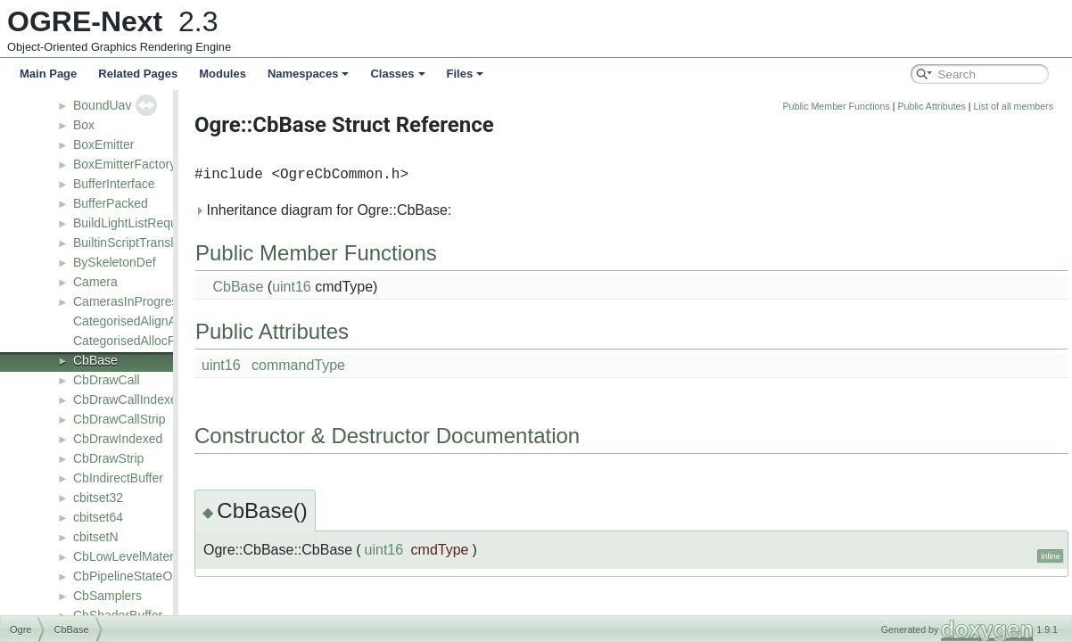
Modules (222, 73)
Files (465, 73)
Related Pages (137, 73)
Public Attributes (1015, 106)
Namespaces (309, 73)
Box (84, 125)
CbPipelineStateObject (136, 576)
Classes (397, 73)
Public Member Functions (920, 106)
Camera (95, 282)
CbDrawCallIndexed (129, 399)
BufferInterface (114, 184)
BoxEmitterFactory (124, 164)
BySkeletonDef (114, 262)
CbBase (95, 360)
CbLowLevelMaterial (129, 556)
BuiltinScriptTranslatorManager (158, 242)
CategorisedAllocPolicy (137, 340)
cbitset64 (98, 517)
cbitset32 (98, 497)
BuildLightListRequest (133, 223)
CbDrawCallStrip (119, 419)
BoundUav (102, 105)
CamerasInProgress (129, 301)
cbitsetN (96, 537)
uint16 (375, 286)
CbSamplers (107, 595)
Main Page (48, 73)
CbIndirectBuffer (118, 478)
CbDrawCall (106, 380)
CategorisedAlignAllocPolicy (150, 321)
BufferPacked (110, 203)
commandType (382, 365)
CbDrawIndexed (117, 439)
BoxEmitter (103, 144)
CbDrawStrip (108, 458)
